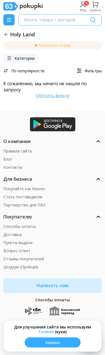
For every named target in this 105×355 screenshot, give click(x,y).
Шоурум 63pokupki (20, 267)
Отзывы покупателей (23, 258)
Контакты (12, 167)
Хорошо (52, 342)
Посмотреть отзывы (52, 45)
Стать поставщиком (22, 196)
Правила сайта (17, 151)
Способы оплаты (19, 226)
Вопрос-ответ (17, 250)
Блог (7, 159)
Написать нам (52, 285)
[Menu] (9, 19)
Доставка (12, 234)
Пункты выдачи (17, 242)
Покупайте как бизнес (24, 188)
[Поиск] (93, 20)
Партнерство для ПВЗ (24, 205)
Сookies (46, 331)
